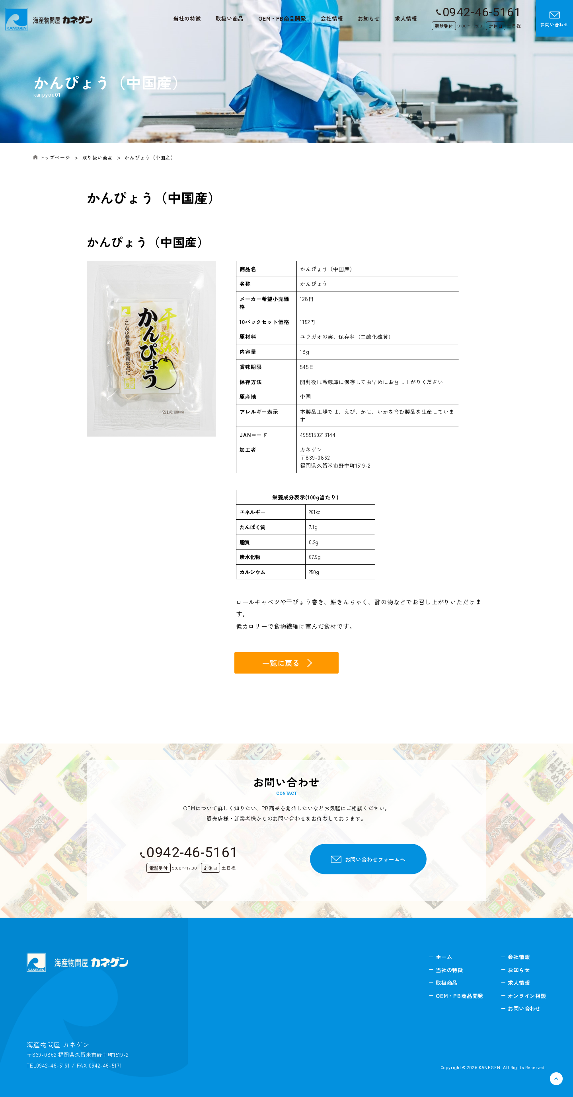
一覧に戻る (281, 663)
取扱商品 (447, 982)
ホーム (444, 957)
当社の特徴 (187, 18)
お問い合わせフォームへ (375, 859)
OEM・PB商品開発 (282, 18)
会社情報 (332, 18)
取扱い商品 (229, 18)
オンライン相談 (527, 996)
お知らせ (369, 18)
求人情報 (406, 18)
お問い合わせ (554, 19)
